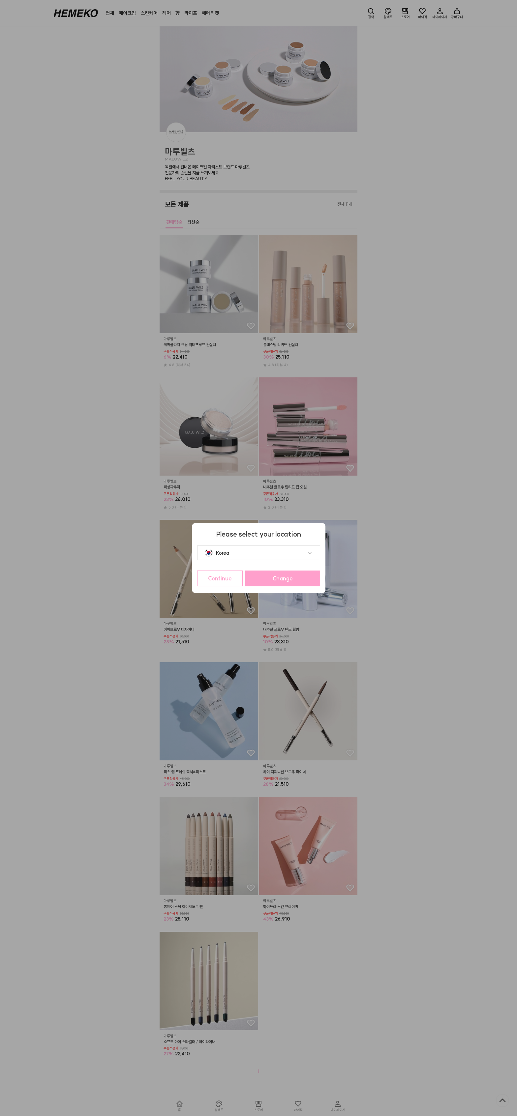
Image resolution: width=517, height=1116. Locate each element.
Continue (220, 578)
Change (283, 578)
